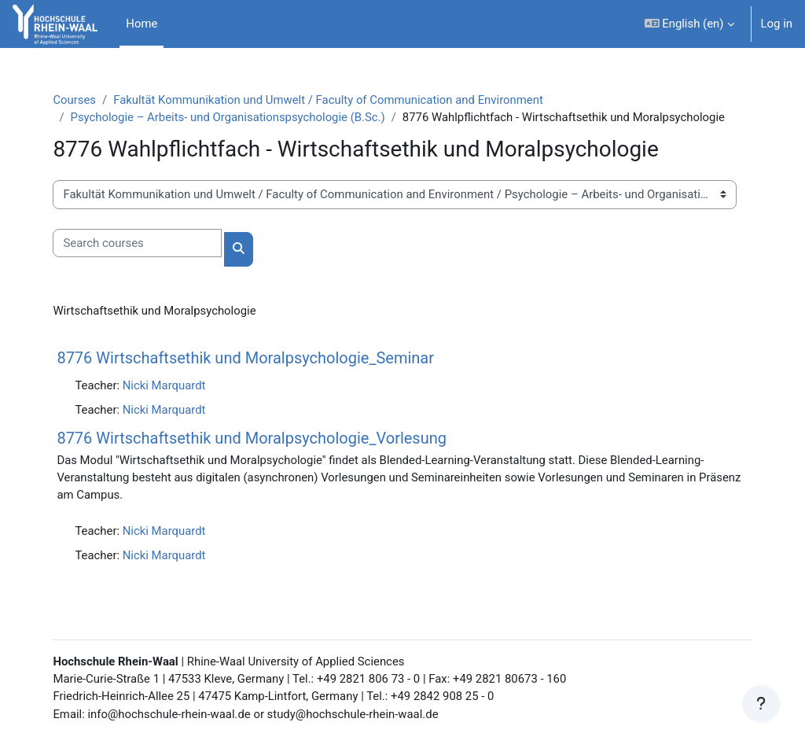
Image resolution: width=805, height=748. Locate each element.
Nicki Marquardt (166, 385)
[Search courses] (140, 243)
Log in (776, 24)
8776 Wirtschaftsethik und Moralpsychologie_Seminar (248, 357)
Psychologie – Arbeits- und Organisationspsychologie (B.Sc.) (230, 117)
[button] (689, 24)
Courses (77, 100)
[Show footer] (761, 704)
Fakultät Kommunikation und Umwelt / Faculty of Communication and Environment (331, 100)
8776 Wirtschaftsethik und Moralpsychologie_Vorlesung (255, 438)
